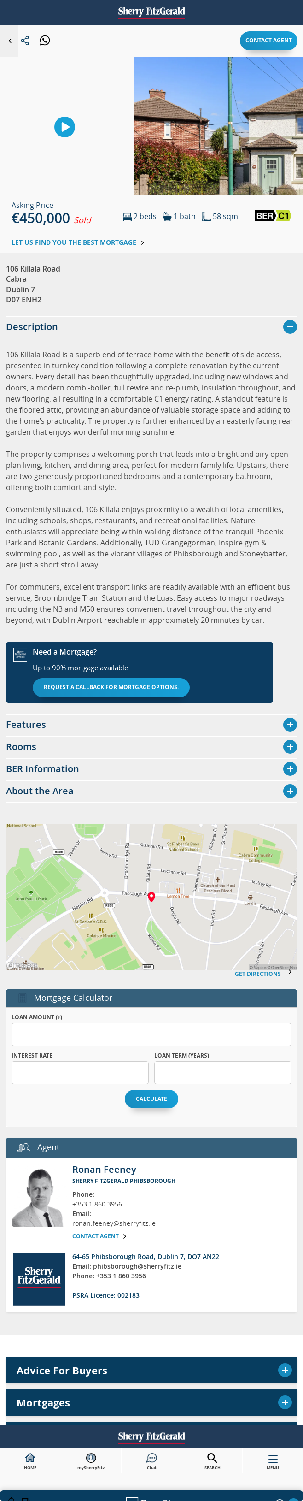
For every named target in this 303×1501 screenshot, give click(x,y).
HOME (30, 1462)
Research (151, 669)
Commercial (151, 644)
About (18, 747)
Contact (151, 693)
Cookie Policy (227, 747)
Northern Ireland (151, 718)
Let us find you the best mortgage (78, 242)
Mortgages (151, 620)
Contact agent (268, 40)
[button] (264, 747)
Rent (151, 571)
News (87, 747)
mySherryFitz (91, 1462)
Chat (151, 1462)
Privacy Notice (169, 747)
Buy (151, 522)
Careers (53, 747)
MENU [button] (273, 1465)
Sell (151, 547)
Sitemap (121, 747)
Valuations (151, 596)
